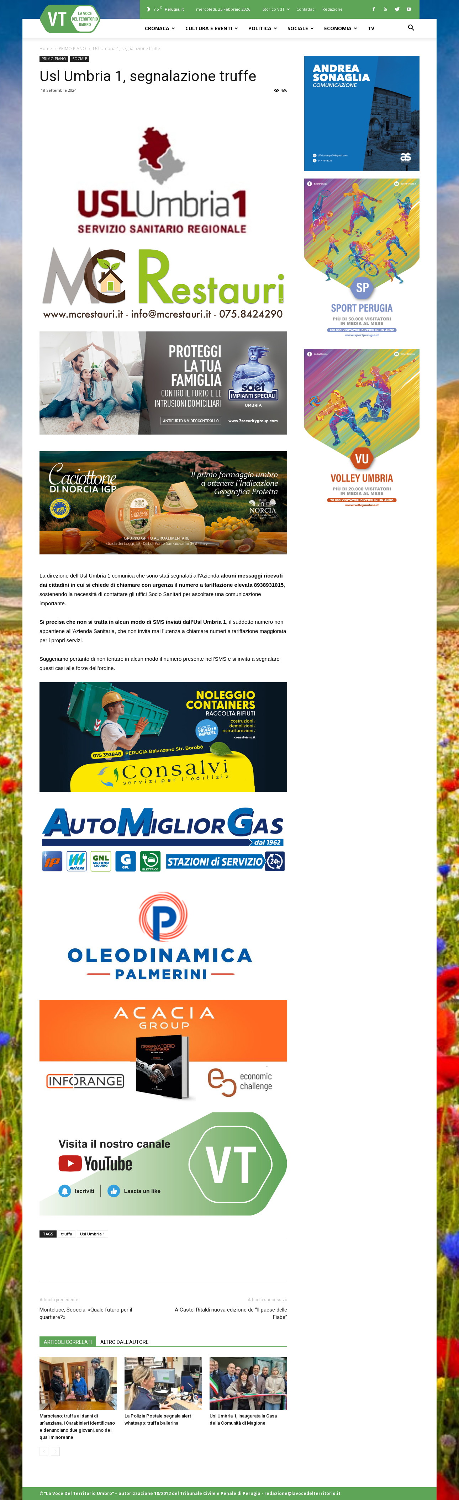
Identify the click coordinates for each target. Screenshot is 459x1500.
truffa (66, 1233)
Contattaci (306, 9)
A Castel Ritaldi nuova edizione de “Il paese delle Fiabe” (231, 1313)
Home (45, 49)
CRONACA (160, 28)
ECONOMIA (340, 28)
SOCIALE (300, 28)
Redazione (332, 9)
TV (371, 28)
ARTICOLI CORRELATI (68, 1342)
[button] (411, 28)
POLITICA (262, 28)
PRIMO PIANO (72, 49)
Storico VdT (276, 9)
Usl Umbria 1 (92, 1233)
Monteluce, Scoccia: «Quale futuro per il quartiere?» (85, 1313)
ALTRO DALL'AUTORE (124, 1342)
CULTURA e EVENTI (211, 28)
